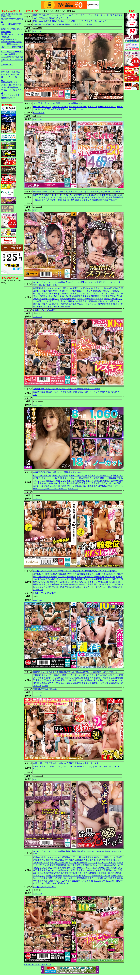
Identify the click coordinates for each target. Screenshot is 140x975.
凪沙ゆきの (88, 678)
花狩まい (81, 299)
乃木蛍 (99, 475)
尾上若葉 (60, 587)
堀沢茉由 (48, 109)
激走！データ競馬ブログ (12, 47)
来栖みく (96, 683)
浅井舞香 (81, 574)
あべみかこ (53, 870)
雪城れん (48, 680)
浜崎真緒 (47, 21)
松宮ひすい (40, 883)
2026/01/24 (37, 317)
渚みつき (57, 296)
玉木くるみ (46, 584)
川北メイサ (74, 478)
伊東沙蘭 (72, 299)
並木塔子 (66, 306)
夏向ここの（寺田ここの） (72, 21)
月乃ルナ (95, 195)
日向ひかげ (88, 766)
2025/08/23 (37, 893)
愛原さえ (89, 857)
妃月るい (58, 306)
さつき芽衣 (94, 478)
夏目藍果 (45, 486)
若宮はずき (61, 197)
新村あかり (82, 197)
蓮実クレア (87, 200)
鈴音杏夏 (56, 109)
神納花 (105, 200)
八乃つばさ (88, 291)
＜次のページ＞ (44, 964)
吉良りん (60, 683)
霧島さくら (73, 301)
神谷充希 (71, 200)
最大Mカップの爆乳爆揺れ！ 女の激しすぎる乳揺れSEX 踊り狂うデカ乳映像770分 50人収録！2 (75, 672)
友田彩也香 (70, 587)
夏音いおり (46, 478)
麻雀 (18, 72)
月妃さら (56, 392)
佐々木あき (46, 195)
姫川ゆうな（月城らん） (63, 195)
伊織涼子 (81, 868)
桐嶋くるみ (92, 486)
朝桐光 (72, 584)
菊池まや (41, 678)
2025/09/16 (37, 696)
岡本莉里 (78, 766)
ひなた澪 (45, 582)
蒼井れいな (118, 475)
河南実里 (78, 195)
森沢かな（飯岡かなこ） (105, 857)
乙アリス (106, 293)
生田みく (81, 304)
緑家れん (56, 107)
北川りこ (62, 483)
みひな (78, 587)
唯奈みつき (92, 107)
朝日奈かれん (81, 486)
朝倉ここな (61, 481)
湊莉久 (78, 200)
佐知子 (78, 483)
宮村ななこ (72, 574)
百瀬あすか (109, 299)
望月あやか (105, 876)
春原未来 (97, 291)
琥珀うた (83, 582)
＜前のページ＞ (31, 964)
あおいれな (55, 862)
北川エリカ (109, 584)
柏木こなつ (105, 680)
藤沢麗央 (66, 857)
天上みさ (54, 486)
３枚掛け (5, 37)
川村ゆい (102, 107)
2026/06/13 (37, 119)
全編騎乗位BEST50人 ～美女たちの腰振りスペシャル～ (57, 472)
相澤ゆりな (118, 304)
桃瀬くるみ (53, 483)
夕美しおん (115, 293)
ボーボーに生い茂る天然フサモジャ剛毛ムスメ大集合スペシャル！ (63, 24)
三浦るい (73, 475)
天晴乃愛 (107, 766)
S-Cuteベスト (38, 113)
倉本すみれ (57, 288)
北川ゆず (73, 862)
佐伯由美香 (104, 296)
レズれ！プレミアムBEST (44, 310)
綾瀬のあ (39, 109)
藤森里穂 (37, 392)
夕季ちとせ (57, 675)
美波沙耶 (108, 288)
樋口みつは (115, 865)
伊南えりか (82, 107)
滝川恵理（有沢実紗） (79, 392)
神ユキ (82, 857)
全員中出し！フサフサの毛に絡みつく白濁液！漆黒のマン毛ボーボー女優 (65, 763)
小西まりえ (92, 582)
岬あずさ (58, 293)
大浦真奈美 (92, 301)
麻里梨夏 (65, 873)
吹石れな (75, 857)
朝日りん (41, 481)
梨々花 (40, 873)
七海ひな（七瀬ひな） (111, 291)
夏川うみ (37, 584)
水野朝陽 (98, 579)
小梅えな (56, 478)
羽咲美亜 (71, 483)
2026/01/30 (37, 210)
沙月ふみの (98, 766)
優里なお (89, 481)
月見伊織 (56, 680)
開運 (15, 82)
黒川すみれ (63, 301)
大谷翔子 (56, 304)
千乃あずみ (92, 197)
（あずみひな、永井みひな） (94, 587)
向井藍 (98, 865)
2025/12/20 (37, 499)
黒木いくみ (99, 584)
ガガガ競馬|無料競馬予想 (12, 57)
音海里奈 (64, 304)
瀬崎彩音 (98, 481)
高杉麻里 (87, 195)
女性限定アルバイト (10, 98)
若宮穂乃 (116, 288)
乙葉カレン (96, 293)
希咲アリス (107, 475)
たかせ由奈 (80, 584)
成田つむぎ (74, 878)
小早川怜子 (90, 299)
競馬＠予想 (6, 16)
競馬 (3, 72)
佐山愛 (101, 197)
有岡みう (37, 486)
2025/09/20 (37, 600)
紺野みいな (57, 475)
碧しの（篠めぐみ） (96, 577)
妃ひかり (52, 683)
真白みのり (82, 475)
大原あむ (113, 683)
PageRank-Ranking (8, 39)
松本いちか (46, 288)
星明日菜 (73, 873)
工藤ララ (99, 299)
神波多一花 (55, 200)
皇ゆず (102, 195)
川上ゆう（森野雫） (111, 579)
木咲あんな (46, 107)
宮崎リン (71, 486)
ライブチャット (8, 95)
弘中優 (45, 686)
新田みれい (98, 288)
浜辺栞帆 (116, 766)
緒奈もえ (89, 304)
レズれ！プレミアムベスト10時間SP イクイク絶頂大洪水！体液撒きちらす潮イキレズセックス (75, 571)
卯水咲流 (83, 301)
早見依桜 (37, 107)
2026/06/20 (37, 31)
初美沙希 (56, 584)
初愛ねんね (78, 678)
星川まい (104, 478)
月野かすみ (72, 197)
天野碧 (65, 475)
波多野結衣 (97, 200)
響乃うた (53, 301)
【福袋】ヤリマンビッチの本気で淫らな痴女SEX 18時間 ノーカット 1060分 (66, 389)
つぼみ (53, 197)
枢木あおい (38, 293)
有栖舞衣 (95, 296)
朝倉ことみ (44, 200)
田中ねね (102, 486)
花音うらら (38, 21)
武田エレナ (40, 587)
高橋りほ (47, 475)
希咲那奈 (76, 296)
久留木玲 (106, 865)
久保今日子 (100, 870)
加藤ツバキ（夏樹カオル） (60, 291)
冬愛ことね (46, 304)
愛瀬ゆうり (90, 574)
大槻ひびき (51, 587)
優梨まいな (87, 683)
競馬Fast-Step (7, 65)
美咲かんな (67, 293)
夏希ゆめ (115, 481)
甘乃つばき (77, 291)
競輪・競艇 (11, 72)
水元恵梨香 (71, 577)
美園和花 (117, 197)
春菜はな (62, 870)
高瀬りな (37, 478)
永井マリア (46, 675)
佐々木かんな (101, 21)
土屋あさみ (48, 306)
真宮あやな (89, 21)
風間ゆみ (37, 304)
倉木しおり (78, 293)
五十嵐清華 (86, 296)
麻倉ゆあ (43, 291)
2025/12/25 (37, 405)
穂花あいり (111, 107)
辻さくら (119, 486)
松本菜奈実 (84, 478)
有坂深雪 (112, 587)
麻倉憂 (63, 200)
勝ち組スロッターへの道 (12, 34)
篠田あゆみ (59, 860)
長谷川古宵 (72, 481)
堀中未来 (73, 107)
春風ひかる (48, 293)
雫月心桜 (114, 296)
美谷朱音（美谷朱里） (49, 299)
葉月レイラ (69, 865)
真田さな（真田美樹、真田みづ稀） (97, 483)
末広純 (49, 392)
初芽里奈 (75, 582)
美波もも (45, 197)
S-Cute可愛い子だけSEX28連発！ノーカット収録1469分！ (58, 103)
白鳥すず (91, 870)
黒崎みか (39, 590)
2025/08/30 (37, 779)
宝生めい (62, 577)
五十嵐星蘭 (99, 304)
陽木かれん (38, 306)
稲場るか (54, 574)
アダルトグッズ (8, 90)
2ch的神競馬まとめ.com (11, 14)
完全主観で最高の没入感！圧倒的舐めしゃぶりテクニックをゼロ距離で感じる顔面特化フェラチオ (76, 191)
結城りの (81, 481)
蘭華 (43, 392)
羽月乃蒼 (37, 675)
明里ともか (110, 577)
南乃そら (56, 21)
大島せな (64, 107)
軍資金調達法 (7, 82)
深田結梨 (41, 579)
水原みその (42, 483)
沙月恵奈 (62, 486)
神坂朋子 (118, 483)
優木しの (87, 293)
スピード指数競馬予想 (11, 24)
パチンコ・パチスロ (10, 74)
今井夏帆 (65, 392)
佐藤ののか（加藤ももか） (109, 301)
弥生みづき (67, 296)
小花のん (85, 675)
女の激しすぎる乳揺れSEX (45, 689)
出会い (18, 95)
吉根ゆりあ (59, 678)
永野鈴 (36, 766)
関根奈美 (108, 304)
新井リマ (37, 195)
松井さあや (38, 475)
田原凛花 (64, 299)
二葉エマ (113, 200)
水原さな (41, 860)
